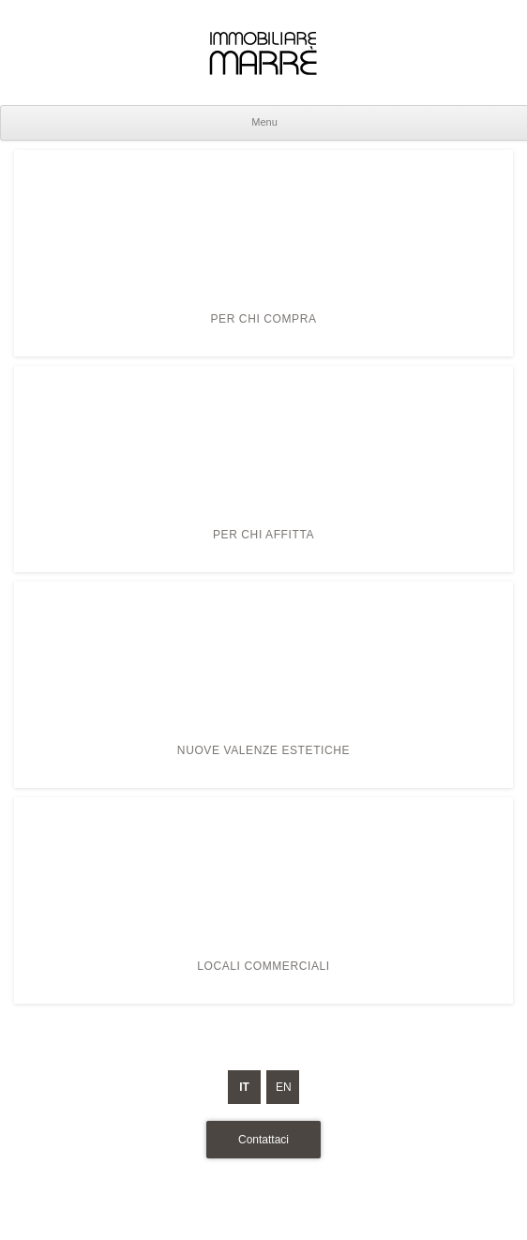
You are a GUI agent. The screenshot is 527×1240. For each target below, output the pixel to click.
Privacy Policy (228, 1206)
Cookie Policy (303, 1206)
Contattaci (263, 1139)
